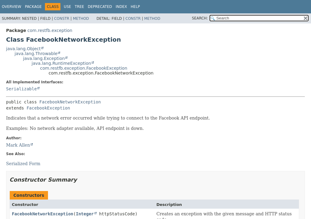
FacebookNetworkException (70, 101)
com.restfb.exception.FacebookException (83, 68)
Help (135, 7)
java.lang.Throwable (36, 53)
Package (33, 7)
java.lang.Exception (44, 58)
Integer (85, 213)
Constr (61, 18)
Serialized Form (23, 163)
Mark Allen (18, 145)
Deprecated (100, 7)
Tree (79, 7)
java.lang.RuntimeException (61, 63)
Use (67, 7)
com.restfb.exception (49, 30)
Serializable (21, 88)
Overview (11, 7)
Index (121, 7)
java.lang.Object (23, 48)
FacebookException (48, 108)
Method (81, 18)
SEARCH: (200, 18)
